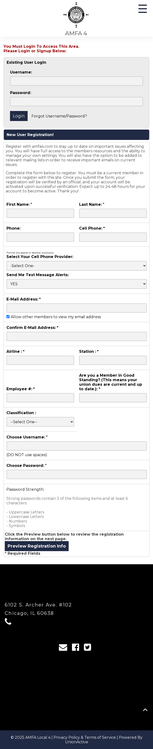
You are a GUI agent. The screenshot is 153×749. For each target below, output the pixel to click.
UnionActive (76, 742)
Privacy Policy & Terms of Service (85, 737)
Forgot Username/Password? (59, 116)
